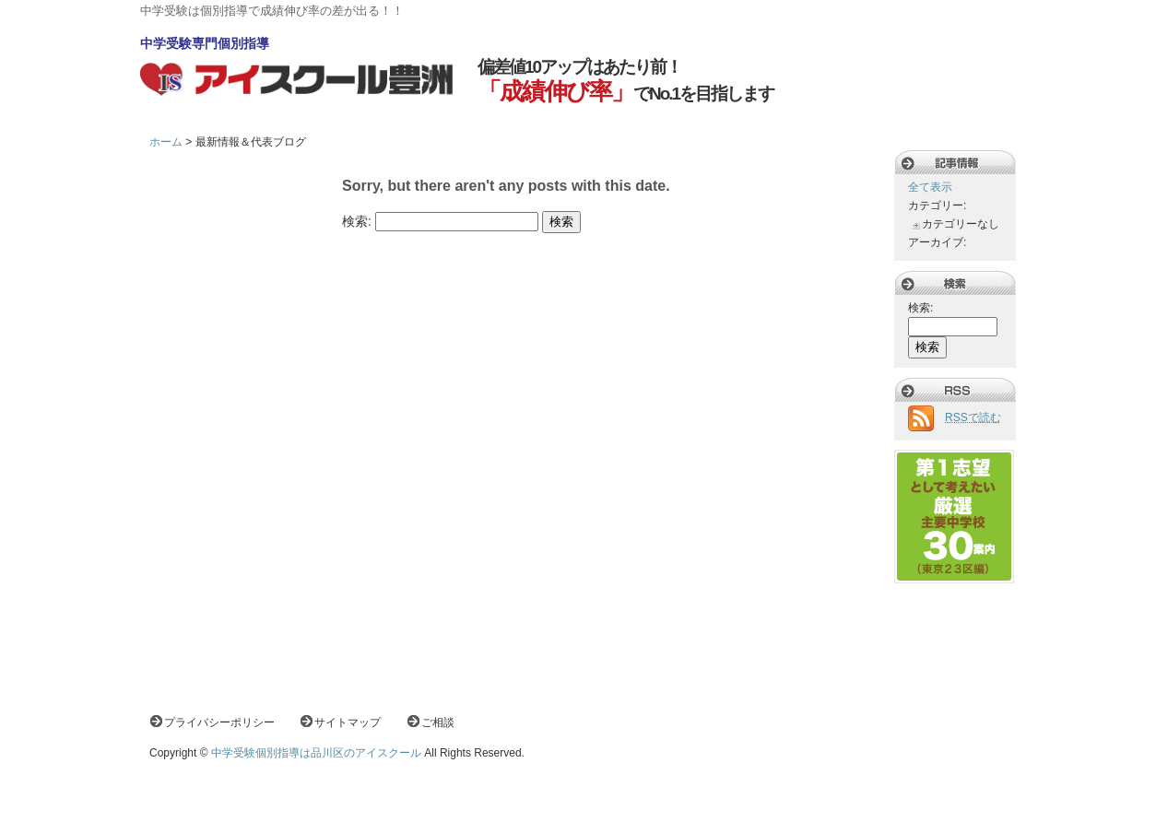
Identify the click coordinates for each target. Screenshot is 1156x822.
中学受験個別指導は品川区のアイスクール (316, 752)
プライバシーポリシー (219, 722)
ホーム (166, 141)
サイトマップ (347, 722)
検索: (357, 221)
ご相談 (437, 722)
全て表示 (930, 187)
